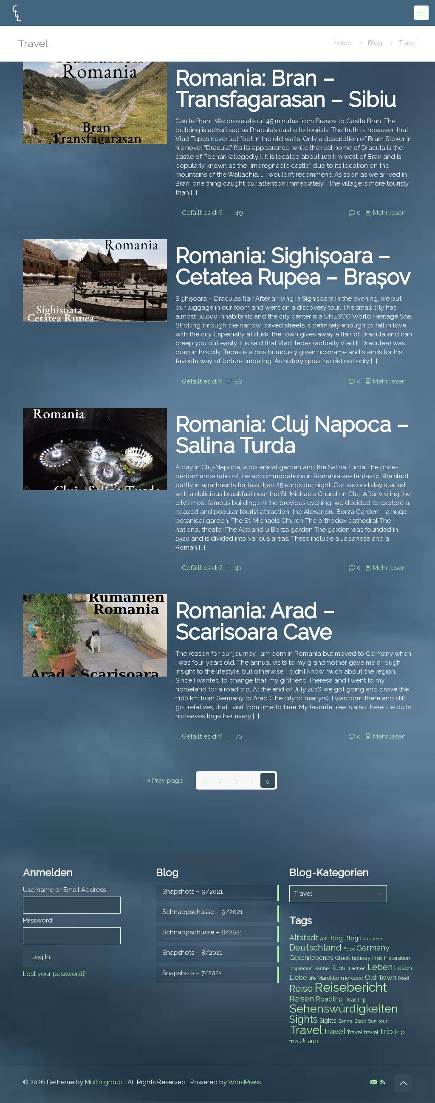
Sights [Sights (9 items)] (327, 1020)
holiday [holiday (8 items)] (361, 957)
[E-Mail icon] (373, 1082)
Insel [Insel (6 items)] (377, 957)
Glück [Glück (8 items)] (342, 957)
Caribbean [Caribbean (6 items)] (371, 938)
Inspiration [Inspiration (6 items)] (301, 967)
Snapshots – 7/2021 (191, 972)
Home (342, 43)
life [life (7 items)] (312, 978)
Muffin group (104, 1082)
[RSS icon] (382, 1082)
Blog (375, 43)
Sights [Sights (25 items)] (303, 1019)
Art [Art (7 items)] (323, 938)
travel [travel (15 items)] (334, 1030)
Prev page (164, 780)
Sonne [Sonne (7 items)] (345, 1021)
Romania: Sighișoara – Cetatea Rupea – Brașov (292, 266)
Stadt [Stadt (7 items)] (360, 1021)
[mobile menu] (421, 13)
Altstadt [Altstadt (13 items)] (303, 937)
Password (37, 920)
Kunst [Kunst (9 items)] (339, 967)
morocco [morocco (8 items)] (352, 977)
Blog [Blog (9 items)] (351, 937)
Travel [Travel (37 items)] (305, 1030)
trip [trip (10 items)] (400, 1031)
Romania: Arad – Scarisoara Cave (254, 621)
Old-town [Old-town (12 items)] (380, 977)
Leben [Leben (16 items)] (380, 967)
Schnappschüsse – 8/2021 (202, 932)
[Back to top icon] (403, 1083)
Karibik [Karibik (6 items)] (322, 967)
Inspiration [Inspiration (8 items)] (397, 957)
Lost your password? (54, 973)
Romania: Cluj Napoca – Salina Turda (291, 435)
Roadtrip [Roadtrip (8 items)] (355, 999)
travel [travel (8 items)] (371, 1032)
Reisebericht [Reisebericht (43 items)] (350, 986)
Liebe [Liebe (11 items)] (298, 977)
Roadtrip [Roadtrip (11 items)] (329, 999)
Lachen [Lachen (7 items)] (357, 968)
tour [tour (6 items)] (383, 1020)
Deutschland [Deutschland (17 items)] (315, 947)
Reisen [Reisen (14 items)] (301, 998)
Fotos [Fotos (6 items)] (349, 948)
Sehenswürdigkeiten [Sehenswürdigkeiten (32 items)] (343, 1008)
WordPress (244, 1082)
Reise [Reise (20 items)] (301, 988)
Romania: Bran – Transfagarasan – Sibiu (285, 89)
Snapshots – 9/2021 (192, 891)
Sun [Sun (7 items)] (372, 1021)
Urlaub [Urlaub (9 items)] (308, 1040)
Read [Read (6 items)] (403, 977)
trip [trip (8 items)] (293, 1041)
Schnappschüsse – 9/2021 (202, 911)
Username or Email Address (64, 889)
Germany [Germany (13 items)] (373, 947)
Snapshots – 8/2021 (192, 952)
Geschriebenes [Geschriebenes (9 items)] (311, 957)
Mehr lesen (389, 213)
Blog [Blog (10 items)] (335, 938)
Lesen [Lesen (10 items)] (403, 967)
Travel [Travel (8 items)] (354, 1032)
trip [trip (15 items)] (386, 1030)
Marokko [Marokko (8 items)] (328, 977)
